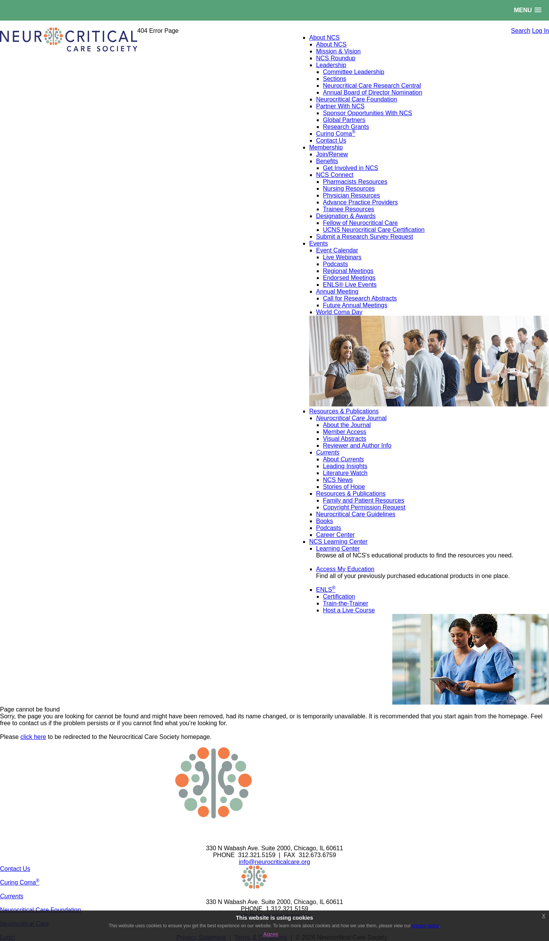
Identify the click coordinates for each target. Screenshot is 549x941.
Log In (540, 30)
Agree (270, 934)
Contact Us (15, 869)
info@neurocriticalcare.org (274, 862)
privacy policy (425, 925)
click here (33, 737)
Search (520, 30)
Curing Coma (19, 882)
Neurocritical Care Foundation (40, 910)
